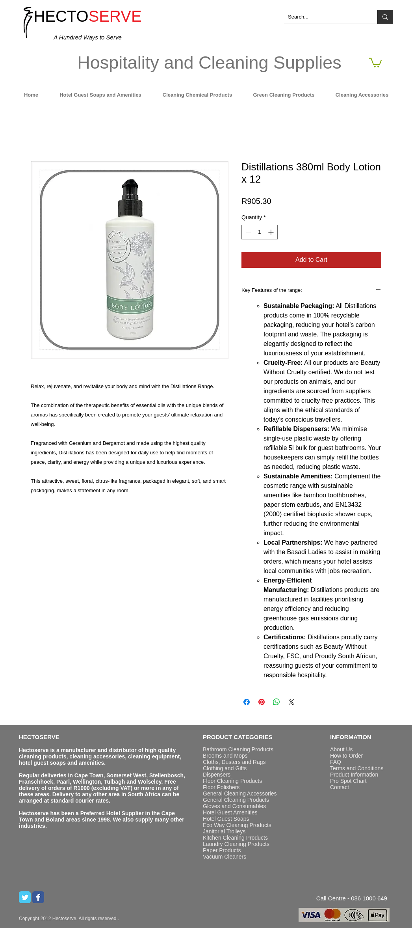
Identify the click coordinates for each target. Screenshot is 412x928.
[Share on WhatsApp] (276, 702)
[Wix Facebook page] (38, 897)
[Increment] (272, 232)
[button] (375, 62)
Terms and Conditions (356, 768)
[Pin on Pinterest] (261, 702)
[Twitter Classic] (25, 897)
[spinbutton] (259, 232)
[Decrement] (247, 232)
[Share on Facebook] (246, 702)
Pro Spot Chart (348, 781)
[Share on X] (291, 702)
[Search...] (324, 17)
